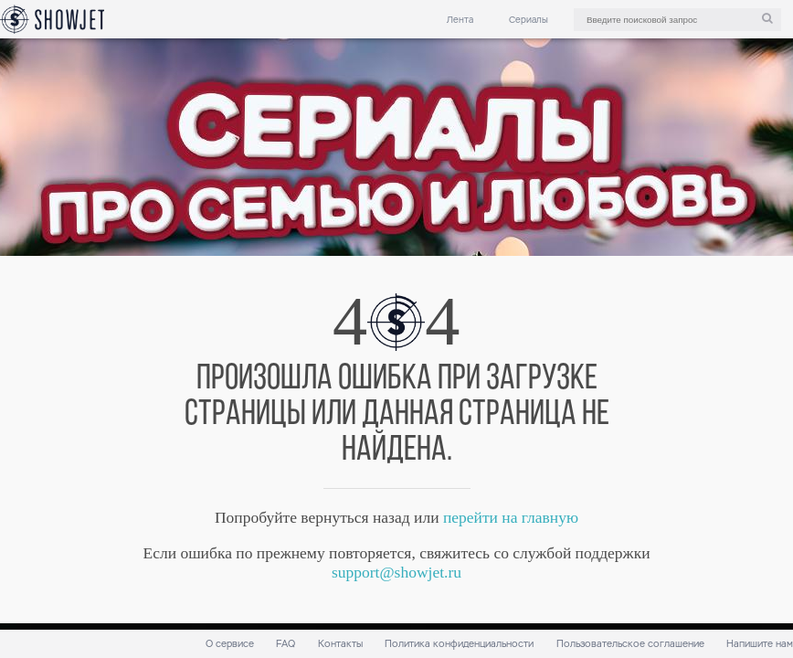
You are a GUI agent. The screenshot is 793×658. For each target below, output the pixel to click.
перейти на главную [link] (510, 517)
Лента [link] (460, 20)
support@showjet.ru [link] (396, 572)
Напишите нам (759, 644)
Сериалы (528, 20)
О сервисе (230, 644)
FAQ (285, 644)
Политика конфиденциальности (459, 644)
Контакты (340, 644)
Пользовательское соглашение (630, 644)
